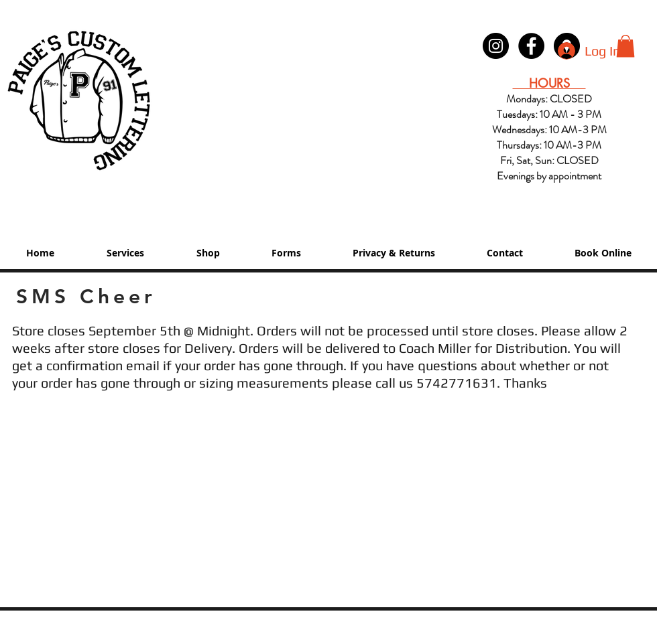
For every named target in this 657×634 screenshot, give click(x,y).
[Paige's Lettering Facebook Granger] (531, 46)
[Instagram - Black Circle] (496, 46)
